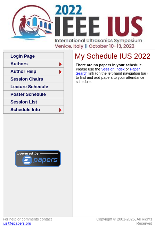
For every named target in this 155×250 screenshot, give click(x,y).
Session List (23, 102)
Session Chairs (26, 79)
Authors (36, 63)
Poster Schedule (28, 94)
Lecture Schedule (29, 86)
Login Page (22, 56)
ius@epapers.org (17, 223)
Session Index (112, 69)
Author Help (36, 71)
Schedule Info (36, 109)
